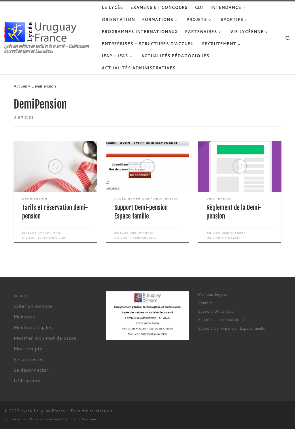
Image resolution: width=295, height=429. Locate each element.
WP (32, 419)
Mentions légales (33, 327)
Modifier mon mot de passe (45, 337)
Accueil (20, 86)
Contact (205, 302)
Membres (24, 316)
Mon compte (28, 348)
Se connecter (28, 359)
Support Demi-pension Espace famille (231, 328)
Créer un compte (33, 305)
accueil (21, 295)
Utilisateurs (27, 380)
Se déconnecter (31, 369)
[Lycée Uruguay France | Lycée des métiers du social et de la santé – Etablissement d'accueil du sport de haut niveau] (40, 31)
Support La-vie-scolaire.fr (221, 319)
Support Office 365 (216, 311)
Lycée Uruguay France (44, 232)
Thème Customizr (84, 419)
